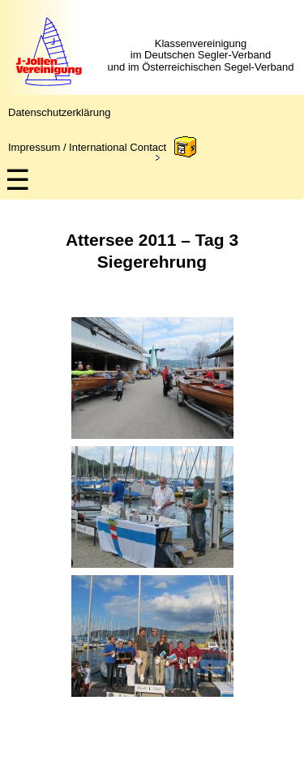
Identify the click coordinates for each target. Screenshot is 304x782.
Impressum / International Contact (87, 147)
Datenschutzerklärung (59, 112)
